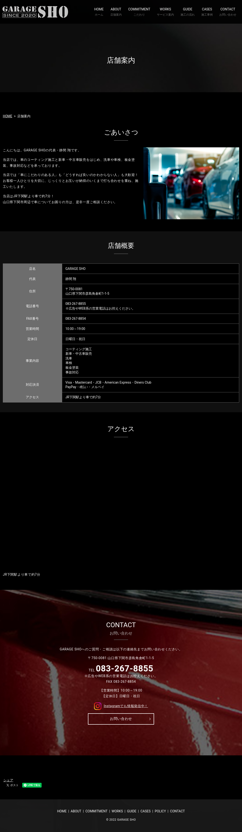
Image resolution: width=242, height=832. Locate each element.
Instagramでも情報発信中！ (121, 706)
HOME (99, 12)
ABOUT (116, 12)
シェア (8, 780)
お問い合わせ (121, 719)
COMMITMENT (139, 12)
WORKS (165, 12)
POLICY (160, 811)
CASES (207, 12)
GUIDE (188, 12)
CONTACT (227, 12)
